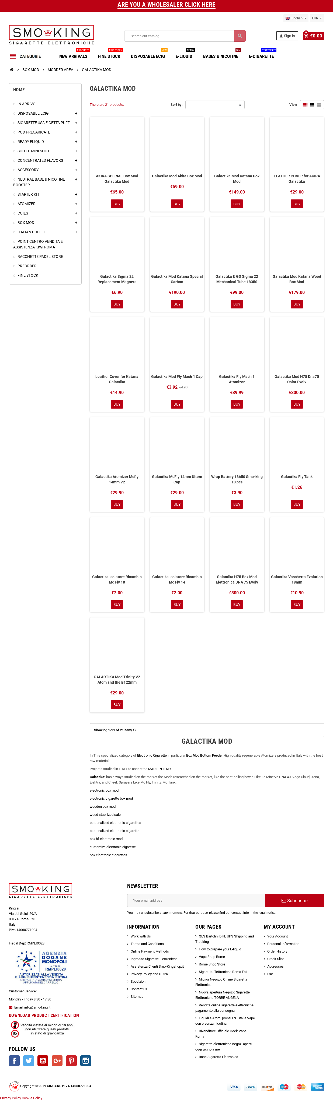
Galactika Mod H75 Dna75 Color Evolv (297, 380)
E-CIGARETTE (262, 54)
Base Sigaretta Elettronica (218, 1059)
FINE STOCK (110, 54)
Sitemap (137, 999)
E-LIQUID (185, 54)
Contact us (139, 991)
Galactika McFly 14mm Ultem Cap (177, 480)
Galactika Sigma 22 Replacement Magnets (117, 279)
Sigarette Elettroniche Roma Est (223, 974)
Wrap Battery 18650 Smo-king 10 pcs (237, 480)
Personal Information (283, 946)
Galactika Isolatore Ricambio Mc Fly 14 (177, 581)
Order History (277, 953)
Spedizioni (138, 984)
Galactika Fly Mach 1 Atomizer (237, 380)
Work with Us (141, 938)
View (293, 105)
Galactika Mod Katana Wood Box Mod (297, 279)
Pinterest (71, 1063)
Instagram (85, 1063)
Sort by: (177, 105)
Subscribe (295, 902)
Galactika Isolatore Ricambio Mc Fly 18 (117, 581)
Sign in (288, 36)
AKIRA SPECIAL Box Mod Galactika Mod (117, 179)
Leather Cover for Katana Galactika (116, 380)
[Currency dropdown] (317, 18)
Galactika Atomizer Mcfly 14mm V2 (116, 480)
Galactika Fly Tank (297, 478)
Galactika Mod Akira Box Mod (177, 176)
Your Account (277, 938)
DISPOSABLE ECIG (149, 54)
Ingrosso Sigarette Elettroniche (154, 961)
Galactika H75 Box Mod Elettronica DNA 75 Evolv (237, 581)
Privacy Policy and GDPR (149, 976)
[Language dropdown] (295, 18)
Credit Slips (276, 961)
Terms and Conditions (147, 946)
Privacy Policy (10, 1100)
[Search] (185, 36)
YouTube (42, 1063)
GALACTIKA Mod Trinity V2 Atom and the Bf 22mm (117, 681)
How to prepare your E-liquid (220, 951)
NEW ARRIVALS (74, 54)
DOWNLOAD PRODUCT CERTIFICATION (44, 1017)
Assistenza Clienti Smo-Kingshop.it (157, 969)
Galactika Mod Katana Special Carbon (177, 279)
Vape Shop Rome (212, 959)
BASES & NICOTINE (222, 54)
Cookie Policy (32, 1100)
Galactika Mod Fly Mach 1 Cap (177, 377)
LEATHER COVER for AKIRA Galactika (297, 179)
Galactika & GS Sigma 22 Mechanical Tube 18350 (237, 279)
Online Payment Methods (150, 953)
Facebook (14, 1063)
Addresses (275, 969)
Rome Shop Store (212, 966)
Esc (270, 976)
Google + (57, 1063)
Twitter (28, 1063)
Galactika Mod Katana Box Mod (236, 179)
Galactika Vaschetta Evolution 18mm (297, 581)
